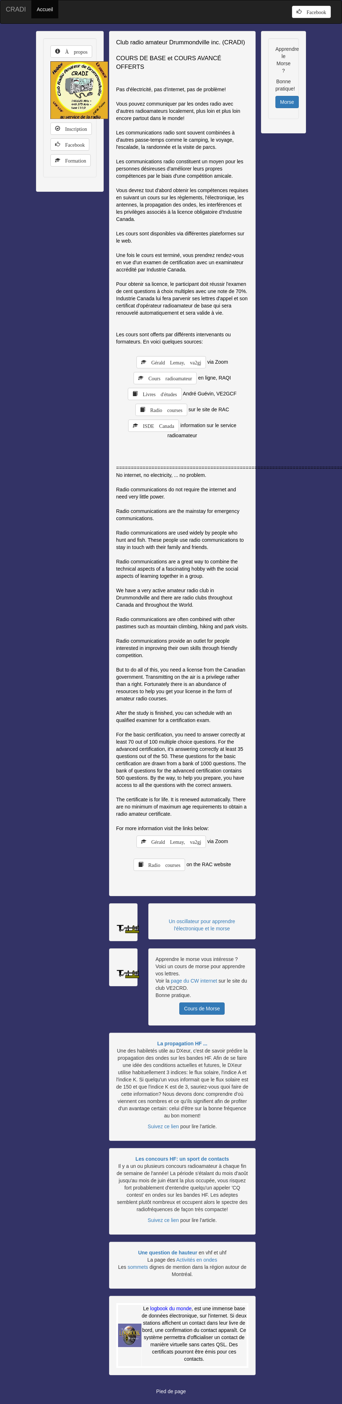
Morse (287, 102)
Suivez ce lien (163, 1126)
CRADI (16, 9)
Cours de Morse (202, 1008)
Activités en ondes (196, 1260)
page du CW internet (194, 981)
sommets (137, 1267)
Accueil (45, 9)
